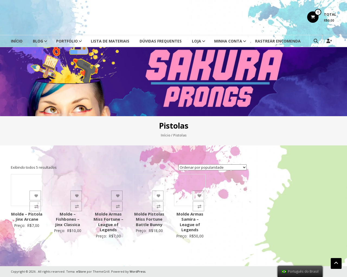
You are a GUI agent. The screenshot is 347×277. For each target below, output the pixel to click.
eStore (81, 271)
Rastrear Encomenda (278, 41)
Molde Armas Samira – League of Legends (189, 222)
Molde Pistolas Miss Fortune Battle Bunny (149, 219)
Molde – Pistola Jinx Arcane (26, 216)
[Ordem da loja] (212, 167)
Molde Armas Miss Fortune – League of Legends (108, 222)
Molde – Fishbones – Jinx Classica (67, 219)
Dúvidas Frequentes (161, 41)
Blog (38, 41)
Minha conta (228, 41)
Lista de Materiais (110, 41)
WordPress (137, 271)
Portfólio (67, 41)
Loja (196, 41)
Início (17, 41)
